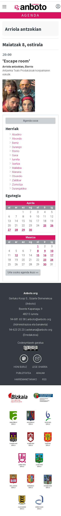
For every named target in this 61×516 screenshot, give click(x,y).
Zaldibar (16, 180)
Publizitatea (23, 373)
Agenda (30, 15)
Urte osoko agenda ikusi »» (23, 272)
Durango (17, 147)
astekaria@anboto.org (39, 329)
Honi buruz (20, 367)
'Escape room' (16, 61)
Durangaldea (19, 188)
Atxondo (17, 138)
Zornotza (17, 184)
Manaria (16, 172)
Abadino (16, 134)
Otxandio (17, 176)
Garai (15, 155)
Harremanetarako (25, 379)
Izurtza (16, 163)
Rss (44, 379)
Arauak (40, 373)
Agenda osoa (30, 120)
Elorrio (15, 151)
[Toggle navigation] (4, 7)
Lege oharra (39, 367)
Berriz (15, 142)
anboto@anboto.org (39, 319)
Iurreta (16, 159)
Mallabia (16, 167)
